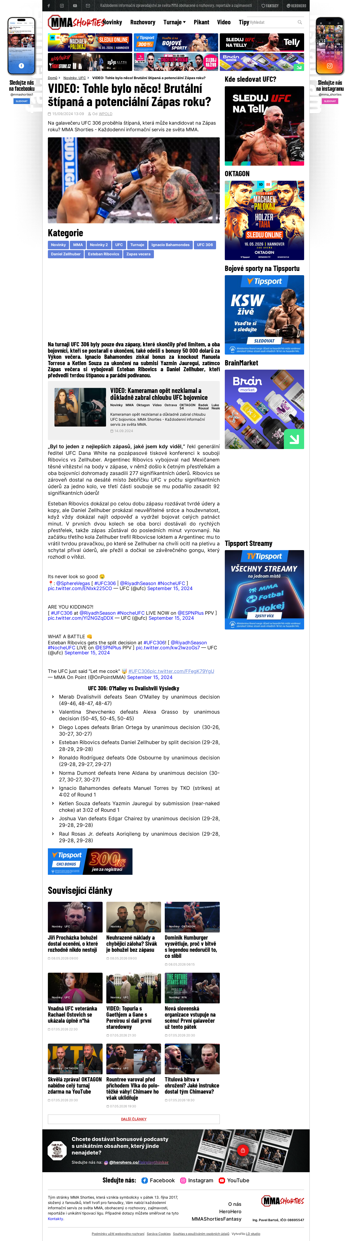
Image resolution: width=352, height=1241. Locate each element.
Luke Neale (216, 407)
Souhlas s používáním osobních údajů (201, 1234)
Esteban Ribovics (103, 254)
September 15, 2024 (170, 588)
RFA (184, 997)
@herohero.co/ (136, 1163)
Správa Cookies (159, 1234)
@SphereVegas (73, 583)
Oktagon (143, 405)
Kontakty (55, 1219)
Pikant (201, 22)
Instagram (197, 1181)
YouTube (234, 1181)
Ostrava (170, 405)
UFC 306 (205, 245)
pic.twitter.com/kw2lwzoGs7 (168, 648)
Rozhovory (143, 22)
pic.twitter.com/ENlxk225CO (80, 588)
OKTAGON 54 (187, 407)
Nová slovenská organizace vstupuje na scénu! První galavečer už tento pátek (190, 1018)
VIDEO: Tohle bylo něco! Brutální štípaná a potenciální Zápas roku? (148, 78)
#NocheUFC (171, 583)
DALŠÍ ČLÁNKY (134, 1119)
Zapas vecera (138, 254)
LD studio (253, 1234)
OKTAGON (188, 926)
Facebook (158, 1181)
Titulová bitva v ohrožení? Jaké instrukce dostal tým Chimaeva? (192, 1086)
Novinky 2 (99, 245)
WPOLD (105, 114)
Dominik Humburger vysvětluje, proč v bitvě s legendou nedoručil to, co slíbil (191, 947)
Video (224, 22)
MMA (78, 245)
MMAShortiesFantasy (216, 1219)
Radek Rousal (203, 407)
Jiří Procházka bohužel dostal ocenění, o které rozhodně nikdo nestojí (73, 944)
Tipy (244, 22)
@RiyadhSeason (138, 583)
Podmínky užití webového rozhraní (118, 1234)
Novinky (112, 22)
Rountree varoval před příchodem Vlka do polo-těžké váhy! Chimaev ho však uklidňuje (132, 1089)
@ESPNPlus (191, 613)
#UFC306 (105, 583)
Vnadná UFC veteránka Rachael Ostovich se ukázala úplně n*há (72, 1015)
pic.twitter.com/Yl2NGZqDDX (80, 618)
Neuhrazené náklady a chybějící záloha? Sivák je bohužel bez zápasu (131, 944)
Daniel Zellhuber (66, 254)
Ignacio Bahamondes (171, 245)
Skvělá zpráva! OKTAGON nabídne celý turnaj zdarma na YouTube (75, 1086)
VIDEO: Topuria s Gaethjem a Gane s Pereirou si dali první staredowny (128, 1018)
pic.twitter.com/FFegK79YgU (182, 671)
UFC (82, 78)
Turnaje (174, 22)
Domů (52, 78)
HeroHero (230, 1212)
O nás (234, 1204)
